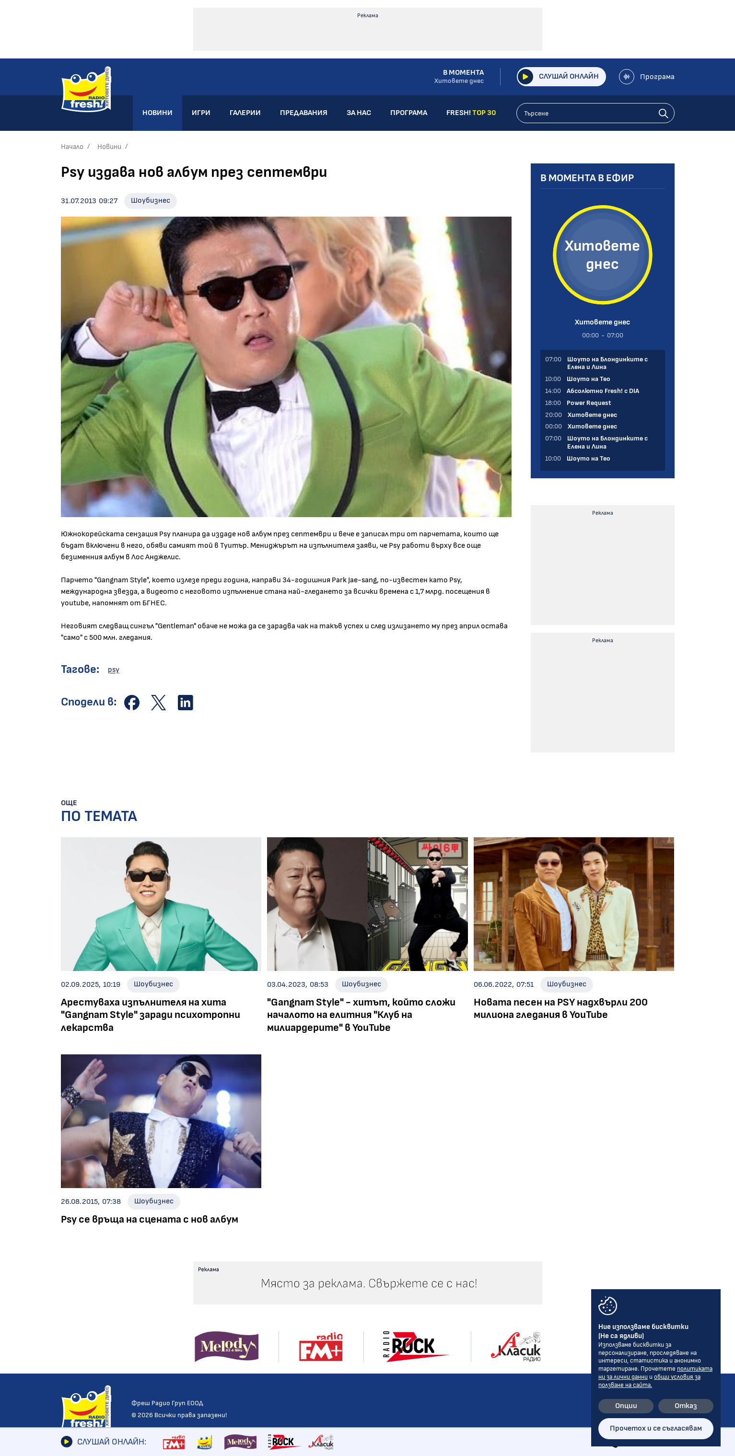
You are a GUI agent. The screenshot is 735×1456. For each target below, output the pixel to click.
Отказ (686, 1405)
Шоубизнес (150, 200)
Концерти (344, 1288)
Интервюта (83, 1301)
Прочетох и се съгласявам (656, 1428)
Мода (70, 1342)
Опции (626, 1405)
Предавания (216, 1260)
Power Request (215, 1324)
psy (113, 669)
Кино (69, 1315)
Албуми (338, 1275)
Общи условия (547, 1276)
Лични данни (543, 1292)
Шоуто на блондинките (103, 1369)
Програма (647, 76)
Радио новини (85, 1275)
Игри (421, 1260)
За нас (424, 1309)
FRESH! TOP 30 (440, 1341)
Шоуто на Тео (214, 1298)
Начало (72, 146)
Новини (109, 146)
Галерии (343, 1260)
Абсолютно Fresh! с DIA (230, 1311)
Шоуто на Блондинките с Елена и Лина (235, 1280)
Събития (342, 1301)
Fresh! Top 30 (212, 1338)
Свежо (72, 1355)
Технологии (81, 1328)
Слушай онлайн (557, 76)
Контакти (539, 1260)
